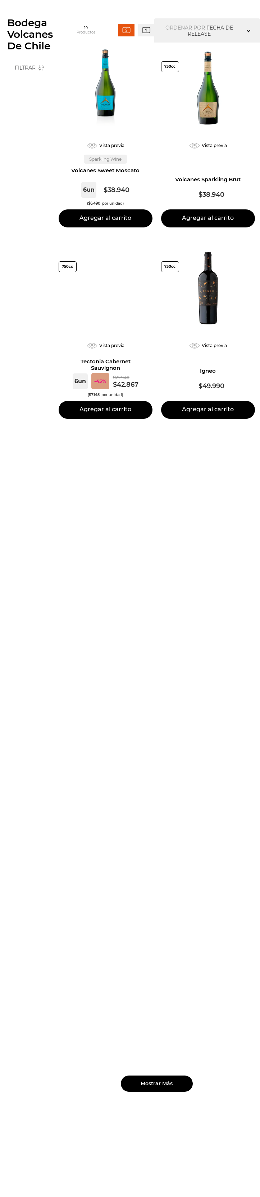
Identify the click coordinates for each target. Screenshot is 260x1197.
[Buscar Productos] (209, 31)
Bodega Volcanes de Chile (65, 82)
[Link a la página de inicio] (18, 82)
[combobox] (193, 31)
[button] (29, 209)
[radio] (126, 116)
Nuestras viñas (41, 25)
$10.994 (19, 180)
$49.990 (40, 180)
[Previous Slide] (59, 7)
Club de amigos (209, 7)
